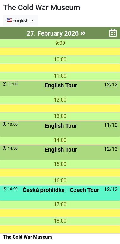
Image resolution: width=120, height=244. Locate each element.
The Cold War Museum (27, 237)
